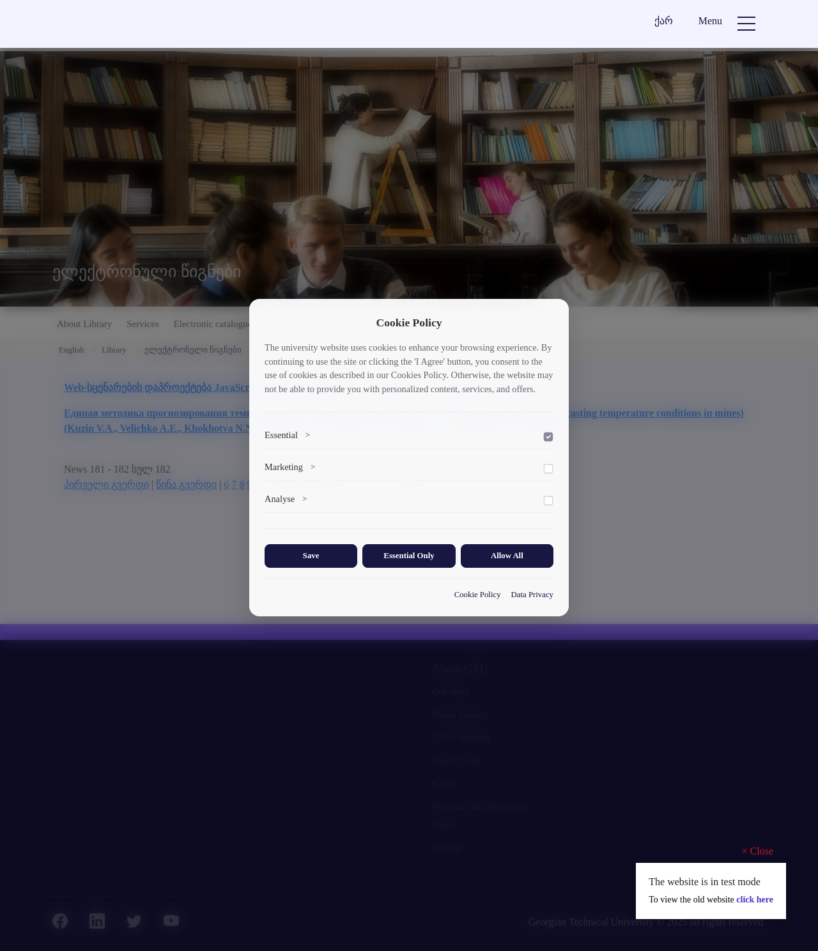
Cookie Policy (477, 594)
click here (754, 899)
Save (311, 555)
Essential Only (408, 555)
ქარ (663, 20)
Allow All (507, 555)
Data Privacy (532, 594)
